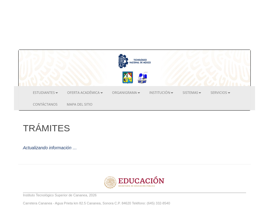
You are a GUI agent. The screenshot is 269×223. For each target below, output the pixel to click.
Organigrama (126, 92)
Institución (161, 92)
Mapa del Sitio (80, 104)
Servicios (220, 92)
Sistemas (192, 92)
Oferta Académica (85, 92)
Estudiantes (45, 92)
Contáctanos (45, 104)
